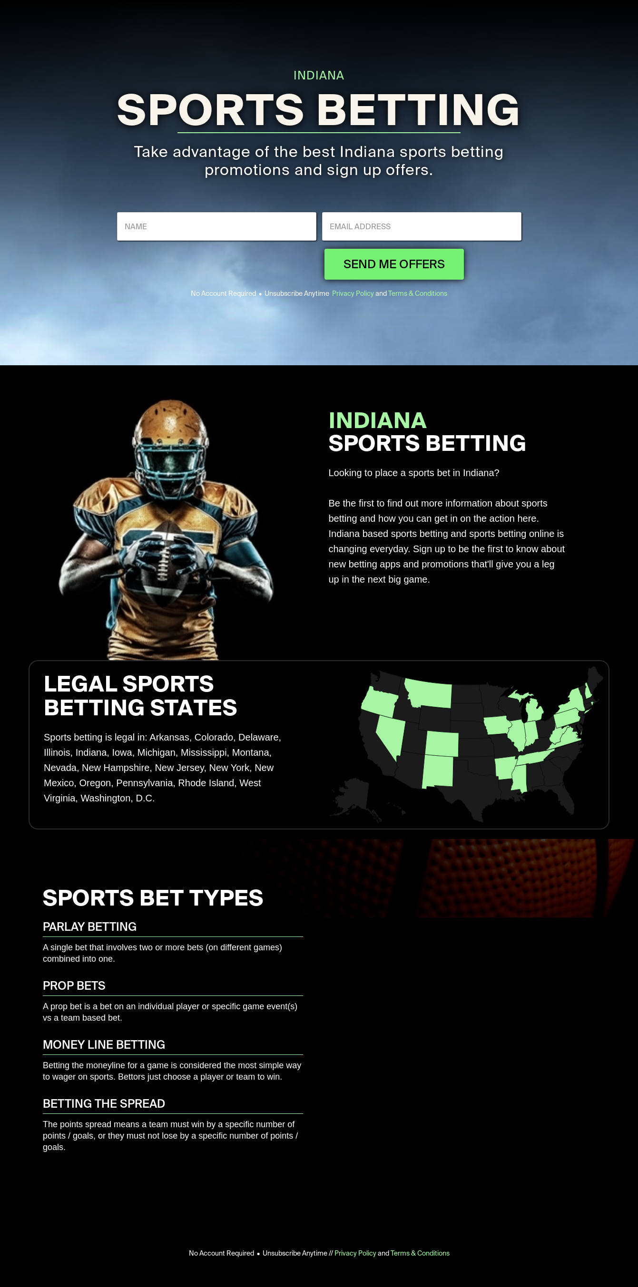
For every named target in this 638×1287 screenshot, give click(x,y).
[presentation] (246, 264)
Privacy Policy (353, 293)
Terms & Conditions (417, 293)
